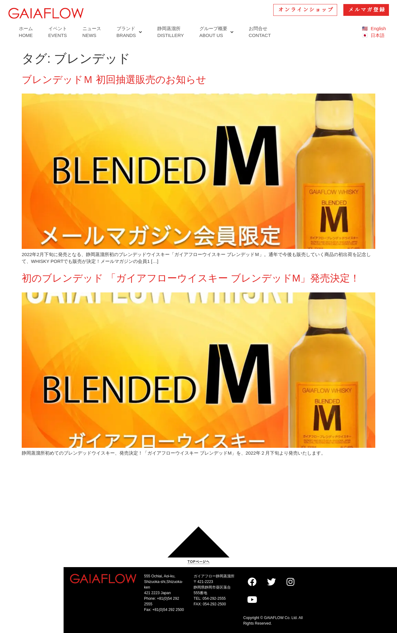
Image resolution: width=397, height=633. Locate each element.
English (378, 28)
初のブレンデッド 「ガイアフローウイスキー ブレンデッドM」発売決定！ (191, 278)
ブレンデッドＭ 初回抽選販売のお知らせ (114, 79)
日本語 (378, 35)
